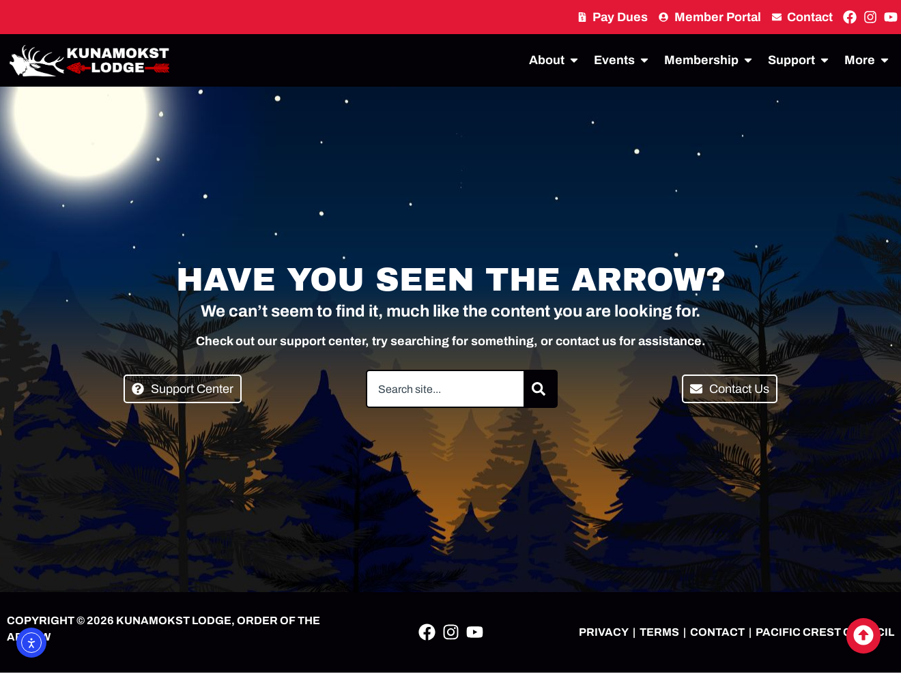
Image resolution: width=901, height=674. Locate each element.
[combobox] (445, 389)
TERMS (659, 632)
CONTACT (717, 632)
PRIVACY (604, 632)
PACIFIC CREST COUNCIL (825, 632)
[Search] (541, 389)
